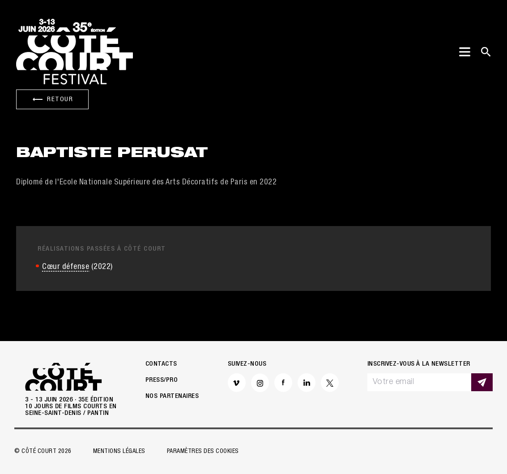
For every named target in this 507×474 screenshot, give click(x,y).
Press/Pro (161, 380)
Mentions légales (119, 451)
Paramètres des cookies (203, 451)
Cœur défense (65, 267)
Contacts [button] (161, 364)
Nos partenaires (172, 396)
